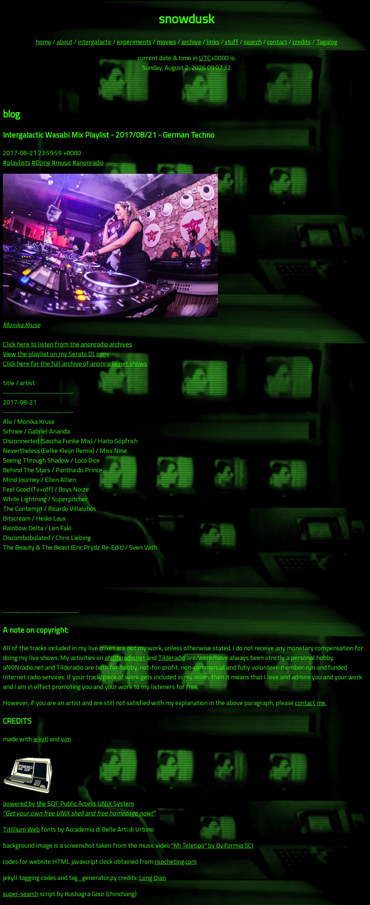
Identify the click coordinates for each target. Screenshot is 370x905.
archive (191, 42)
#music (61, 162)
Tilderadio (171, 657)
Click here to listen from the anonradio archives (67, 344)
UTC (205, 58)
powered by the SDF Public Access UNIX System (79, 803)
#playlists (16, 162)
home (43, 42)
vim (66, 739)
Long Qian (152, 877)
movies (166, 42)
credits (302, 42)
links (213, 42)
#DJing (41, 162)
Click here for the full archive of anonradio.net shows (75, 363)
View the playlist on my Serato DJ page (56, 354)
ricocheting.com (175, 861)
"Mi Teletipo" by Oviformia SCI (212, 845)
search (253, 42)
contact (277, 42)
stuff (231, 42)
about (64, 42)
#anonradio (88, 162)
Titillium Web (21, 829)
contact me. (310, 703)
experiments (134, 42)
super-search (20, 894)
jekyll (40, 739)
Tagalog (326, 42)
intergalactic (95, 42)
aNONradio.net (125, 657)
